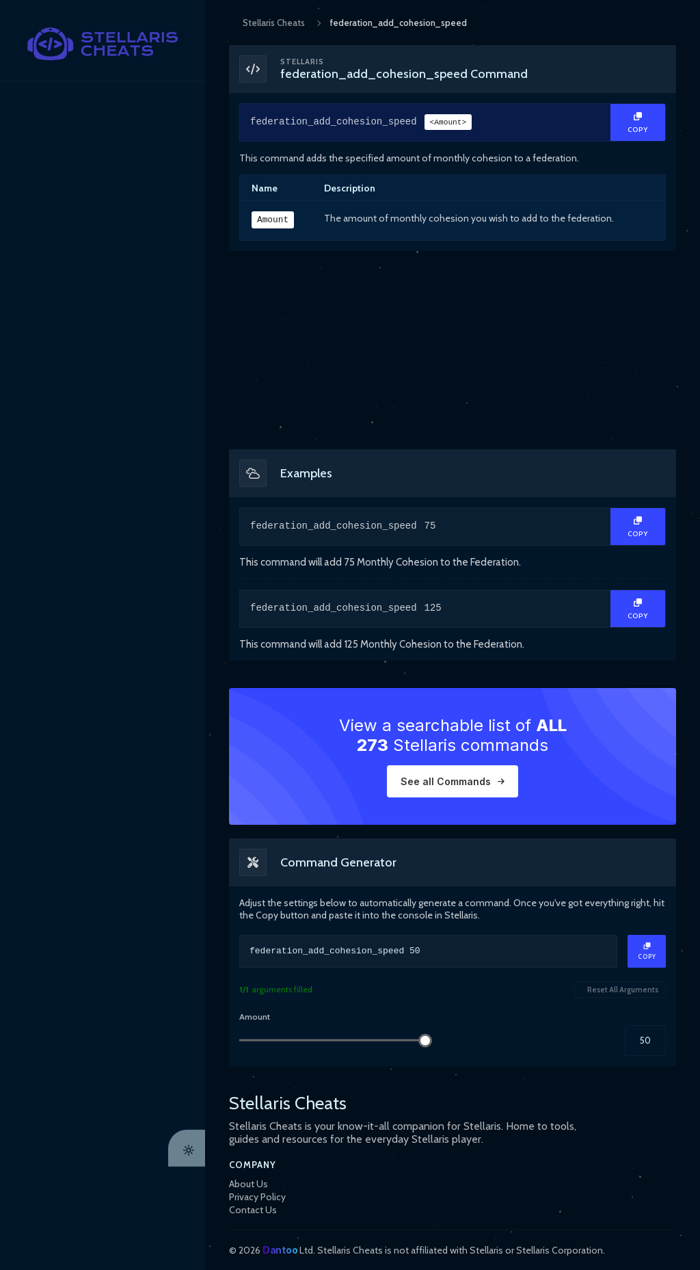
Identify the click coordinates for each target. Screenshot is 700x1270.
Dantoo (279, 1250)
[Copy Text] (637, 122)
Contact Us (253, 1210)
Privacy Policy (257, 1197)
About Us (248, 1184)
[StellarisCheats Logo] (102, 43)
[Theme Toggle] (186, 1251)
